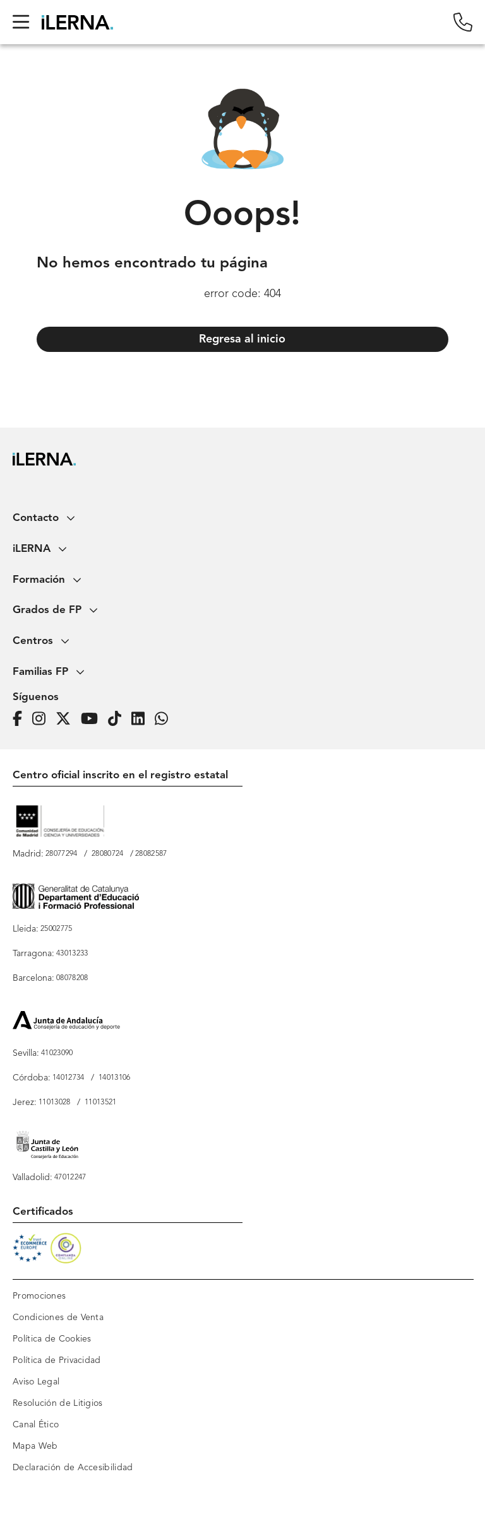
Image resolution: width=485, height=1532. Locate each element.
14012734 (68, 1078)
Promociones (39, 1296)
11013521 (100, 1102)
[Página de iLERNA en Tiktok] (118, 719)
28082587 (151, 854)
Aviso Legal (36, 1381)
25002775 (56, 929)
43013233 (72, 953)
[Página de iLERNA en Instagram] (42, 719)
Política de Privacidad (57, 1360)
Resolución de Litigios (58, 1403)
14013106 (114, 1078)
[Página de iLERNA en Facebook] (21, 719)
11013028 (54, 1102)
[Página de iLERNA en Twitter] (67, 719)
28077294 (61, 854)
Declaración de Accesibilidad (73, 1467)
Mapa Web (35, 1446)
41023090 (57, 1053)
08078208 (72, 978)
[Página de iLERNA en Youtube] (93, 719)
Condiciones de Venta (58, 1317)
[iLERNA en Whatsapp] (165, 719)
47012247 (70, 1177)
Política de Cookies (52, 1339)
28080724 (107, 854)
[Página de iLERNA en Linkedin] (141, 719)
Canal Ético (36, 1424)
